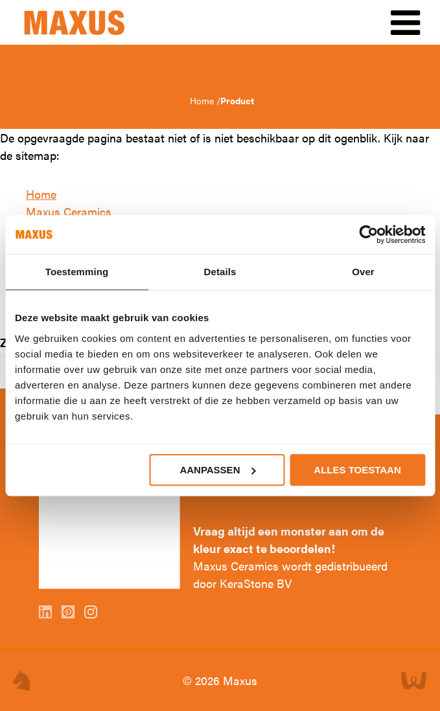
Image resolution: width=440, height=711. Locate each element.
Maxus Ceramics (68, 211)
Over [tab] (363, 271)
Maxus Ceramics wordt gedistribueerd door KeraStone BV (290, 574)
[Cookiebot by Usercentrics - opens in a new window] (368, 234)
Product (237, 100)
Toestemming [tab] (77, 271)
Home (203, 100)
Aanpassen (217, 469)
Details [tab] (220, 271)
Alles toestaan (357, 469)
